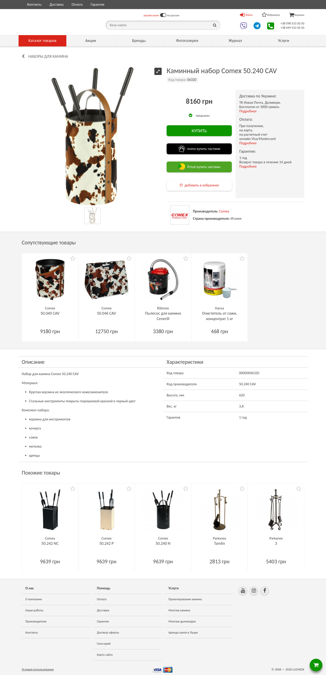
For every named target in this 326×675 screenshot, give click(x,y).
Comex (224, 211)
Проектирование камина (185, 599)
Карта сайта (105, 655)
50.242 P (106, 543)
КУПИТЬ (199, 130)
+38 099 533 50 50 (292, 28)
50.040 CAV (50, 313)
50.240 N (163, 543)
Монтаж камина (179, 610)
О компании (33, 599)
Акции (90, 40)
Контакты (34, 4)
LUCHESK (298, 669)
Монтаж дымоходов (182, 621)
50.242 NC (49, 543)
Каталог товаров (43, 40)
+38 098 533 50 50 (292, 23)
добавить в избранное (202, 185)
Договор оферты (108, 632)
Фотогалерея (187, 40)
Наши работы (34, 610)
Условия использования (38, 669)
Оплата (77, 4)
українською (151, 15)
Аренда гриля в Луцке (183, 632)
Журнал (235, 40)
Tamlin (219, 543)
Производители (35, 621)
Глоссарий (103, 644)
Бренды (139, 40)
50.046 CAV (106, 313)
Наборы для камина (48, 56)
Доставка (57, 4)
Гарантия (97, 4)
